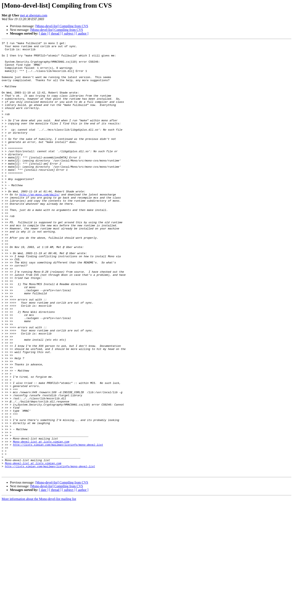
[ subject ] (68, 33)
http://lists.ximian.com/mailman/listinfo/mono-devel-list (58, 525)
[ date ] (43, 33)
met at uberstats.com (33, 15)
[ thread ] (55, 33)
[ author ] (82, 33)
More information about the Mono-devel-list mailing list (39, 585)
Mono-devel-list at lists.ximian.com (41, 522)
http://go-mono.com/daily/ (39, 225)
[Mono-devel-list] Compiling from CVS (61, 26)
